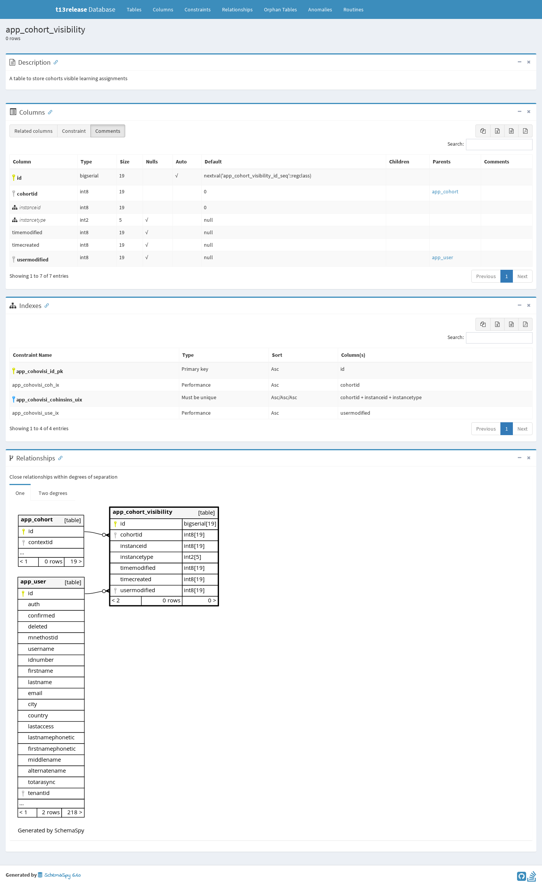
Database (85, 9)
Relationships (237, 9)
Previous (486, 276)
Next (522, 276)
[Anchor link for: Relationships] (58, 457)
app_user (442, 257)
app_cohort (445, 191)
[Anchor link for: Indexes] (45, 305)
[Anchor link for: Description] (54, 61)
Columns (163, 9)
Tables (137, 9)
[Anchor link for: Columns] (48, 111)
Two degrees (53, 493)
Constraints (198, 9)
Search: (490, 144)
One (20, 493)
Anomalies (320, 9)
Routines (353, 9)
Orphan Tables (280, 9)
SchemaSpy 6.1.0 (59, 875)
